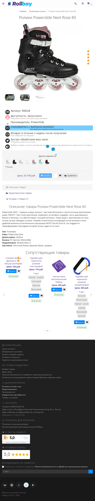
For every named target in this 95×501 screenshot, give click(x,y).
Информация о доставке (12, 351)
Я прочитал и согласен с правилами (45, 466)
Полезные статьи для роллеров (15, 424)
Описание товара (16, 187)
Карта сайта (7, 372)
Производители (8, 392)
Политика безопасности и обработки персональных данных (27, 374)
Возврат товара (8, 369)
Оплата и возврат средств (12, 354)
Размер (10, 167)
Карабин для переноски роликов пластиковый (37, 262)
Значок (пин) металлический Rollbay (59, 279)
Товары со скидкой (10, 397)
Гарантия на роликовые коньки (15, 360)
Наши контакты (8, 349)
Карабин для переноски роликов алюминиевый (82, 280)
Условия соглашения (11, 357)
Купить (12, 271)
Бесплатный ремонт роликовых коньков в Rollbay (22, 427)
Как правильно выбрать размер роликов (46, 129)
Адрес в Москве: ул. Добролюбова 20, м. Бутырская (23, 412)
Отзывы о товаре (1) (17, 199)
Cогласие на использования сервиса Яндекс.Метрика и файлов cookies (31, 377)
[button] (89, 3)
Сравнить (70, 175)
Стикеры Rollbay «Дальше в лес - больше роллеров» (14, 261)
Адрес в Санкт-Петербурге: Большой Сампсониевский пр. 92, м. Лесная (31, 409)
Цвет (38, 273)
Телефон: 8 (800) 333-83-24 (13, 406)
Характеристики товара (19, 193)
